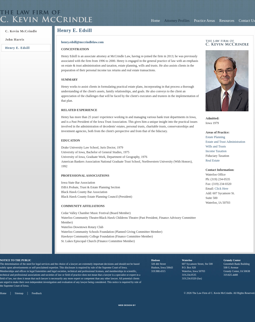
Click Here (221, 188)
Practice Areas (204, 21)
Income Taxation (216, 151)
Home (155, 21)
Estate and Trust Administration (225, 142)
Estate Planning (215, 137)
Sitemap (19, 293)
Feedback (37, 293)
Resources (226, 21)
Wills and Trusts (216, 146)
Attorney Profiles (177, 21)
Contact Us (247, 21)
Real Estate (213, 160)
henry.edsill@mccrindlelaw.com (82, 42)
